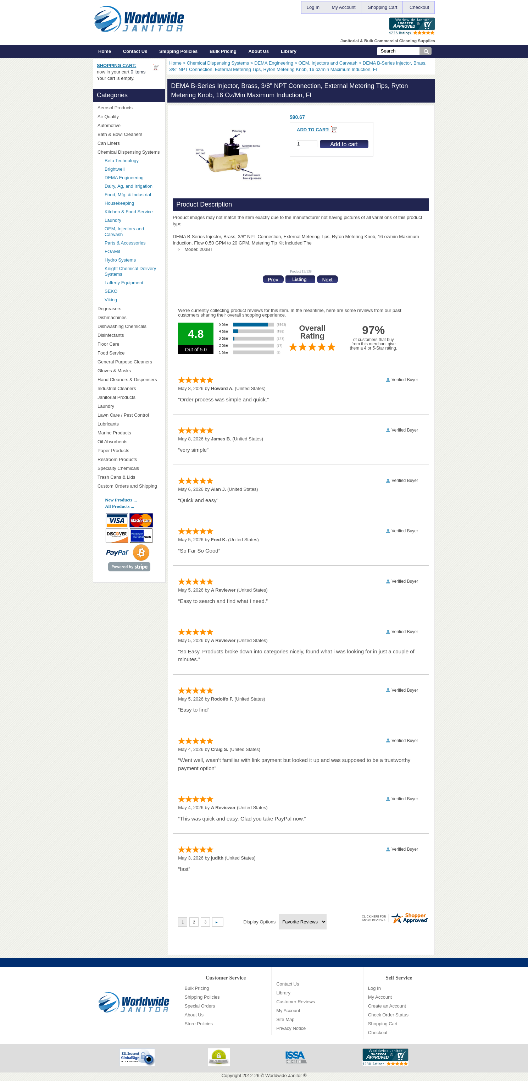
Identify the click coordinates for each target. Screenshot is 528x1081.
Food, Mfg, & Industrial (128, 194)
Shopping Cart (382, 7)
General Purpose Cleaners (125, 361)
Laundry (113, 220)
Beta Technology (131, 160)
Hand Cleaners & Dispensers (129, 380)
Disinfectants (129, 335)
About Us (258, 51)
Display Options (259, 921)
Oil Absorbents (129, 441)
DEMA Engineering (273, 63)
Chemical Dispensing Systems (218, 63)
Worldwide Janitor (283, 1075)
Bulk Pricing (223, 51)
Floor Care (129, 344)
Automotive (109, 125)
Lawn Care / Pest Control (129, 415)
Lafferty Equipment (133, 282)
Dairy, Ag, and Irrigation (128, 186)
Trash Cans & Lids (129, 477)
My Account (344, 7)
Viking (133, 299)
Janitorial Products (129, 397)
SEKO (133, 291)
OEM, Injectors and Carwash (328, 63)
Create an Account (387, 1006)
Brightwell (133, 169)
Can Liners (129, 143)
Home (104, 51)
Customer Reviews (295, 1001)
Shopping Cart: (116, 65)
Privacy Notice (291, 1028)
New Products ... (121, 500)
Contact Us (135, 51)
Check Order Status (388, 1014)
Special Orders (200, 1006)
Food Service (111, 353)
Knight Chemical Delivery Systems (133, 271)
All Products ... (119, 506)
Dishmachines (129, 317)
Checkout (419, 7)
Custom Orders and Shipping (129, 486)
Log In (313, 7)
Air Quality (129, 116)
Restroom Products (129, 459)
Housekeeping (119, 203)
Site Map (285, 1019)
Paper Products (129, 450)
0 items (137, 72)
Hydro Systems (133, 260)
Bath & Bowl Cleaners (120, 134)
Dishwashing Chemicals (129, 326)
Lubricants (108, 424)
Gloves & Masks (129, 370)
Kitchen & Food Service (129, 211)
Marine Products (114, 432)
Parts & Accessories (125, 243)
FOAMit (133, 251)
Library (288, 51)
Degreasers (109, 308)
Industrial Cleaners (117, 388)
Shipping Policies (178, 51)
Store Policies (199, 1023)
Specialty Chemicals (129, 468)
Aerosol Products (129, 107)
